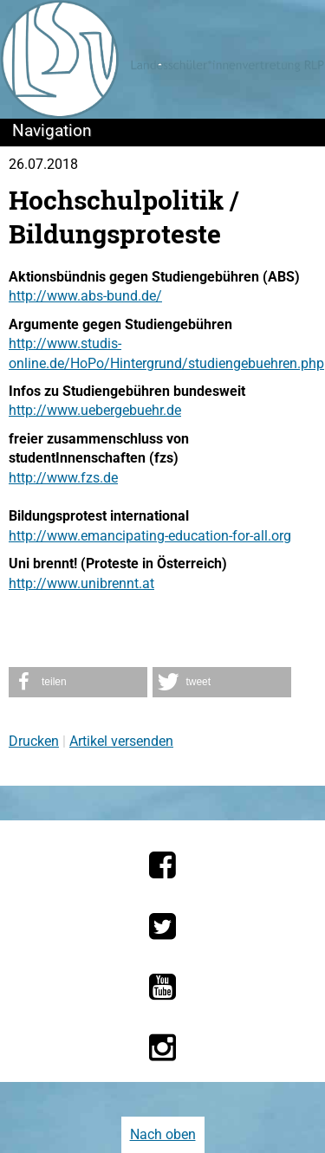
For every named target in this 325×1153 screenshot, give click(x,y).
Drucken (34, 741)
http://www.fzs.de (63, 478)
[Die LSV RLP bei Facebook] (162, 864)
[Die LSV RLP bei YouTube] (162, 986)
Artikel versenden (121, 741)
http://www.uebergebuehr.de (95, 410)
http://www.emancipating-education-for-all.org (150, 536)
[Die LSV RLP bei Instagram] (162, 1047)
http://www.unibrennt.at (81, 583)
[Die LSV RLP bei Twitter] (162, 926)
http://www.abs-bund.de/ (85, 296)
